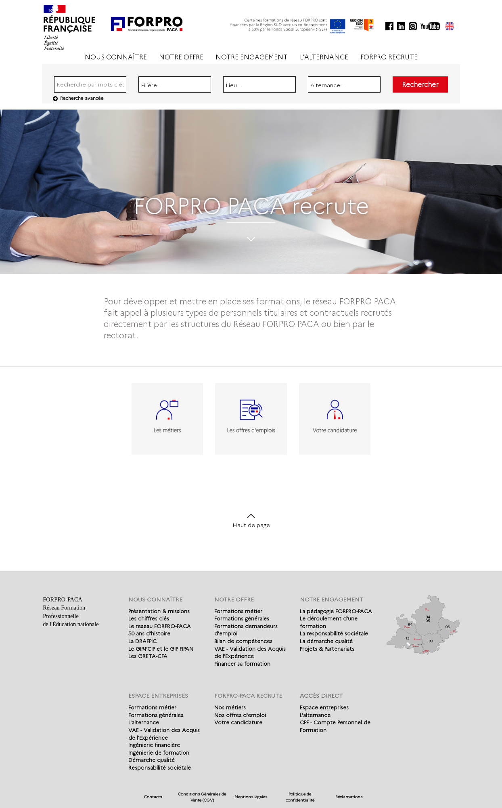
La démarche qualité (326, 641)
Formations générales (241, 618)
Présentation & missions (159, 611)
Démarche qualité (151, 760)
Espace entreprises (324, 707)
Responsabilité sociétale (159, 767)
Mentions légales (250, 797)
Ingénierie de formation (158, 752)
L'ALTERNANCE (324, 57)
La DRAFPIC (142, 641)
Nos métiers (230, 707)
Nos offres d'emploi (240, 715)
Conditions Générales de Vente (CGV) (202, 796)
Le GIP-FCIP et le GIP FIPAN (160, 649)
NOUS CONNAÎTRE (116, 57)
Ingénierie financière (154, 745)
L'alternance (143, 722)
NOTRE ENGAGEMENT (251, 57)
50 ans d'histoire (149, 633)
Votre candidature (238, 722)
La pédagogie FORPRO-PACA (336, 611)
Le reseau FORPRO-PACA (159, 626)
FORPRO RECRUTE (389, 57)
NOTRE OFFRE (181, 57)
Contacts (153, 797)
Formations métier (238, 611)
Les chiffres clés (148, 618)
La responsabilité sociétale (334, 633)
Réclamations (348, 797)
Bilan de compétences (243, 641)
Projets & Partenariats (327, 649)
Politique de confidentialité (300, 796)
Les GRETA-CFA (147, 656)
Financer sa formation (242, 663)
